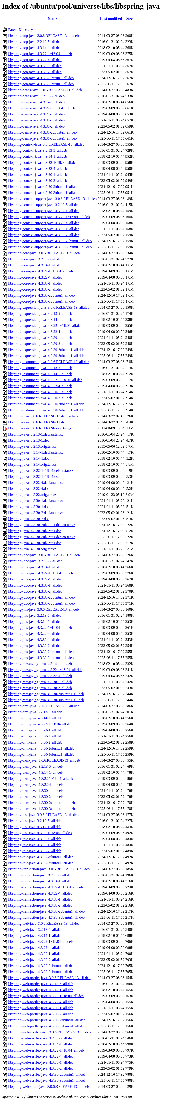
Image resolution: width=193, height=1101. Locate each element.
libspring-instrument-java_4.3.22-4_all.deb (40, 386)
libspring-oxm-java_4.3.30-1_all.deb (35, 791)
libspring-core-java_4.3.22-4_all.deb (35, 277)
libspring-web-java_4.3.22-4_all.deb (35, 948)
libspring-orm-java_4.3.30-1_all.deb (35, 736)
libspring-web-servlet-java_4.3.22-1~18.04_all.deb (46, 1050)
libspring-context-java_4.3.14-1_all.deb (37, 156)
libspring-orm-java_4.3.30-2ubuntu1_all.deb (41, 748)
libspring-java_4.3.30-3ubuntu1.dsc (34, 543)
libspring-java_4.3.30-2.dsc (28, 519)
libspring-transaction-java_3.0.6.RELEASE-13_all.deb (49, 869)
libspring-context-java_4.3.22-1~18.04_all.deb (42, 162)
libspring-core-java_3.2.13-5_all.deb (35, 259)
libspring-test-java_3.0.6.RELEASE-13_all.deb (43, 815)
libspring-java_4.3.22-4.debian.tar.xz (35, 483)
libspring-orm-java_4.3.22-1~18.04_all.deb (40, 724)
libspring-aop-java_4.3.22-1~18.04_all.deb (40, 54)
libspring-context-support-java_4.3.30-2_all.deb (43, 235)
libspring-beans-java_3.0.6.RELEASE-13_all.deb (45, 90)
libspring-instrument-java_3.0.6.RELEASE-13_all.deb (48, 362)
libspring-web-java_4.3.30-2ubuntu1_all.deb (41, 966)
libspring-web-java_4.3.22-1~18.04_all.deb (40, 942)
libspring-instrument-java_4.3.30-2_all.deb (40, 398)
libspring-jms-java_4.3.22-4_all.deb (35, 634)
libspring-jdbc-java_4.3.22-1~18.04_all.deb (40, 573)
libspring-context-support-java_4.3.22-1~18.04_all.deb (49, 217)
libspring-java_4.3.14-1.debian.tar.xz (35, 452)
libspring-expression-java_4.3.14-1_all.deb (40, 319)
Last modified (111, 18)
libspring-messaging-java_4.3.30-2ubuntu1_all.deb (46, 694)
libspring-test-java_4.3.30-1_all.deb (34, 845)
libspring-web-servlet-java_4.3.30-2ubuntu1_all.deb (47, 1074)
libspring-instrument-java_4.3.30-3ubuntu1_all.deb (46, 410)
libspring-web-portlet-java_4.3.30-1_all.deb (40, 1008)
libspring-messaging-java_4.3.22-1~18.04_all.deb (45, 670)
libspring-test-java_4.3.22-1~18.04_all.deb (40, 833)
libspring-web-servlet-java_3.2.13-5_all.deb (40, 1038)
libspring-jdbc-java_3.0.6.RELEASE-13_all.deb (44, 555)
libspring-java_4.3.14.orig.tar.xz (32, 464)
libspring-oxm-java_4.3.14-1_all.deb (35, 772)
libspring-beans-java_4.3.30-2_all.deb (36, 126)
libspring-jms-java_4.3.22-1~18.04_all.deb (40, 627)
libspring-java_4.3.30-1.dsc (28, 507)
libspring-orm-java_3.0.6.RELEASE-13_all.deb (43, 706)
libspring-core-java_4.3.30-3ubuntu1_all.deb (41, 301)
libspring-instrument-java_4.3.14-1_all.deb (40, 374)
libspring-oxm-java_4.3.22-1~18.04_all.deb (40, 778)
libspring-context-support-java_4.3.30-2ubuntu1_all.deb (50, 241)
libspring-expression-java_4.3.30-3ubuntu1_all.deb (46, 356)
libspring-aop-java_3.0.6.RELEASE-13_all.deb (43, 36)
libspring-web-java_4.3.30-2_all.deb (35, 960)
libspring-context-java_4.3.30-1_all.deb (37, 175)
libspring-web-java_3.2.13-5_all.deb (35, 929)
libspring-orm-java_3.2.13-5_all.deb (35, 712)
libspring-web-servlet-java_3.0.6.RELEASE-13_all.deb (49, 1032)
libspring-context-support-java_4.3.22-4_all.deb (43, 223)
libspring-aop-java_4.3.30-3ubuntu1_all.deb (41, 84)
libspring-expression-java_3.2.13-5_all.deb (40, 313)
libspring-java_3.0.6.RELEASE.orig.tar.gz (39, 428)
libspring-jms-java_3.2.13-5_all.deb (35, 615)
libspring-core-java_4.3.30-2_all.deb (35, 289)
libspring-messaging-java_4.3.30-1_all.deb (40, 682)
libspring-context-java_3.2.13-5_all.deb (37, 150)
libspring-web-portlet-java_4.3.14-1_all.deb (40, 990)
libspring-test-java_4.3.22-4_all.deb (34, 839)
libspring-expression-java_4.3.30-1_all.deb (40, 338)
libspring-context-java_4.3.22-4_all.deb (37, 168)
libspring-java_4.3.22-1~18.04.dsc (33, 476)
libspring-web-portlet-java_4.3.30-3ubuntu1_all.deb (46, 1026)
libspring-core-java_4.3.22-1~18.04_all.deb (40, 271)
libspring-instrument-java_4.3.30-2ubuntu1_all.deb (46, 404)
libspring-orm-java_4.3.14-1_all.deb (35, 718)
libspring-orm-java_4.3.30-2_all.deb (35, 742)
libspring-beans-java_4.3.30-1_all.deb (36, 120)
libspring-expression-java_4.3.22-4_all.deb (40, 332)
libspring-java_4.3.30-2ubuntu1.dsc (34, 531)
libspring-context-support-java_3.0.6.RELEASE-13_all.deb (52, 199)
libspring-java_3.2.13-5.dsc (28, 440)
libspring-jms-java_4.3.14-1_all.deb (35, 621)
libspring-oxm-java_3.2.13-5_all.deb (35, 766)
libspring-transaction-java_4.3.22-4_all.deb (40, 893)
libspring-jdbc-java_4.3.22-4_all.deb (35, 579)
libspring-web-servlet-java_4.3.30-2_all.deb (40, 1068)
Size (129, 18)
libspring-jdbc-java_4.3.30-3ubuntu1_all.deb (41, 603)
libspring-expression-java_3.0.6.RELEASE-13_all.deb (48, 307)
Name (52, 18)
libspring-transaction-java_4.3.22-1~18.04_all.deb (45, 887)
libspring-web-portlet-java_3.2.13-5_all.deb (40, 984)
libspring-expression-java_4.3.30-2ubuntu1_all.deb (46, 350)
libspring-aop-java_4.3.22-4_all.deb (35, 60)
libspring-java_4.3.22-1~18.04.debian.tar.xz (40, 470)
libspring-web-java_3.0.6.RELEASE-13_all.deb (44, 923)
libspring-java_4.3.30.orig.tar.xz (32, 549)
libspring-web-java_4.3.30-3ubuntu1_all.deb (41, 972)
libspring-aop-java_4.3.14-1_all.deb (35, 48)
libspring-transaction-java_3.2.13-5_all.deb (40, 875)
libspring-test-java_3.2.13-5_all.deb (34, 821)
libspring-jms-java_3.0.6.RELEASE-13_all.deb (43, 609)
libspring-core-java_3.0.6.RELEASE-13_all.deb (44, 253)
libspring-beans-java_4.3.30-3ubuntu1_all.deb (42, 138)
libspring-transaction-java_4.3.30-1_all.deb (40, 899)
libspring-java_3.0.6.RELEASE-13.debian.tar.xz (44, 416)
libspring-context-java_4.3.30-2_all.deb (37, 181)
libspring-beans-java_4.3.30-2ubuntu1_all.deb (42, 132)
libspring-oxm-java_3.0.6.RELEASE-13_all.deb (44, 760)
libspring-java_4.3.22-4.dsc (28, 489)
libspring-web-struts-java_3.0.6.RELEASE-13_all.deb (48, 1086)
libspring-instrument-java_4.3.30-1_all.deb (40, 392)
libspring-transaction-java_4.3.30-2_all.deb (40, 905)
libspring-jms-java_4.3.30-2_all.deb (35, 646)
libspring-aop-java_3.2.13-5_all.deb (35, 42)
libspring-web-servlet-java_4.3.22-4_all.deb (40, 1056)
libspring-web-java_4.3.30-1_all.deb (35, 954)
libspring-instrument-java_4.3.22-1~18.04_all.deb (45, 380)
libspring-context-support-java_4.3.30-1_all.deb (43, 229)
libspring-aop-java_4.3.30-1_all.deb (35, 66)
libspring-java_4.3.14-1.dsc (28, 458)
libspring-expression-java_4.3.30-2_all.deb (40, 344)
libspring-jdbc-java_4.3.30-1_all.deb (35, 585)
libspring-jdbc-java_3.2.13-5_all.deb (35, 561)
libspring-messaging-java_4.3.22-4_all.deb (40, 676)
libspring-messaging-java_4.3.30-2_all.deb (40, 688)
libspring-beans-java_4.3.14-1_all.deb (36, 102)
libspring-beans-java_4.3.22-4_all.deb (36, 114)
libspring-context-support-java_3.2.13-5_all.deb (43, 205)
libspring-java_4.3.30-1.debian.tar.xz (35, 501)
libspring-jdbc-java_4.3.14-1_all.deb (35, 567)
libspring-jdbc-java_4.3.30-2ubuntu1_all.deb (41, 597)
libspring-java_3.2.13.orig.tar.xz (32, 446)
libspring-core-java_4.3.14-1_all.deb (35, 265)
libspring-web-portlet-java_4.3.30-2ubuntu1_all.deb (46, 1020)
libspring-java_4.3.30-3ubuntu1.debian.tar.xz (41, 537)
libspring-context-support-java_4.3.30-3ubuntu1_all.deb (50, 247)
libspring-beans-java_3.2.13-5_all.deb (36, 96)
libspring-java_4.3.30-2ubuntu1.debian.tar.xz (41, 525)
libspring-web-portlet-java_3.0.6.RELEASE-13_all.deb (49, 978)
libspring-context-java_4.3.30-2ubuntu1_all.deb (43, 187)
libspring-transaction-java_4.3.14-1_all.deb (40, 881)
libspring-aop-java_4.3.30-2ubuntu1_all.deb (41, 78)
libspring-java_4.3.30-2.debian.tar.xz (35, 513)
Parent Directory (20, 30)
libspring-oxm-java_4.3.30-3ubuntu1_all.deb (41, 809)
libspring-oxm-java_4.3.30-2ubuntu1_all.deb (41, 803)
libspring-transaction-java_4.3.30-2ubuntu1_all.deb (46, 911)
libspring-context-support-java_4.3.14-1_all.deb (43, 211)
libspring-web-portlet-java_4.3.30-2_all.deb (40, 1014)
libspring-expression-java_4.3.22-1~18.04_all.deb (45, 326)
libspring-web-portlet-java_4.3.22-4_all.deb (40, 1002)
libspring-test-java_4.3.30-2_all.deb (34, 851)
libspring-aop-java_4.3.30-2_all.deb (35, 72)
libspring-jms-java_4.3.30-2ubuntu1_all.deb (41, 652)
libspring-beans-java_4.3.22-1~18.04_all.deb (41, 108)
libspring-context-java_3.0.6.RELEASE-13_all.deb (46, 144)
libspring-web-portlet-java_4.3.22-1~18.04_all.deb (46, 996)
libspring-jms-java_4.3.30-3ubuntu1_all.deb (41, 658)
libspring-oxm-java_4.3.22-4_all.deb (35, 784)
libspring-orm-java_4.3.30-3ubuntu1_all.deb (41, 754)
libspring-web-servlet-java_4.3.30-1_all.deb (40, 1062)
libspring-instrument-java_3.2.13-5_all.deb (40, 368)
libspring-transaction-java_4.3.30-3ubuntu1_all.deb (46, 917)
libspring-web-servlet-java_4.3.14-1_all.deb (40, 1044)
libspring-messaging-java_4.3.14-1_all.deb (40, 664)
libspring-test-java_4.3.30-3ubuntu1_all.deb (40, 863)
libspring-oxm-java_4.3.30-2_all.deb (35, 797)
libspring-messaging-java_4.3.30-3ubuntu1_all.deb (46, 700)
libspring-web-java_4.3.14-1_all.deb (35, 935)
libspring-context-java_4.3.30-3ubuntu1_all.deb (43, 193)
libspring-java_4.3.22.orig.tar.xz (32, 495)
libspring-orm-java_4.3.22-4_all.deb (35, 730)
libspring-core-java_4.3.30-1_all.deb (35, 283)
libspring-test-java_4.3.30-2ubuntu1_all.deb (40, 857)
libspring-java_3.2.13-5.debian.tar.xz (35, 434)
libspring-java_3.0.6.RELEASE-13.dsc (37, 422)
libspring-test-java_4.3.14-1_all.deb (34, 827)
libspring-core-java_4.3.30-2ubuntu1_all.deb (41, 295)
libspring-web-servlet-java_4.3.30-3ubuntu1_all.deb (47, 1080)
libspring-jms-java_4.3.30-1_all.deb (35, 640)
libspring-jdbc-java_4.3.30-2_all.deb (35, 591)
